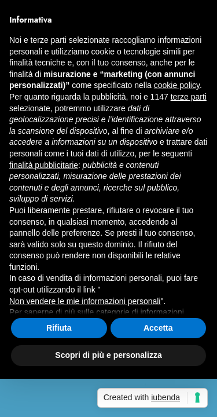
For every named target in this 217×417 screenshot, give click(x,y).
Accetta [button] (158, 327)
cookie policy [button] (177, 85)
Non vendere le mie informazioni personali (84, 301)
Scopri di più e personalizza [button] (108, 355)
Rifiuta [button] (59, 327)
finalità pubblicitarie (43, 165)
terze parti (189, 96)
